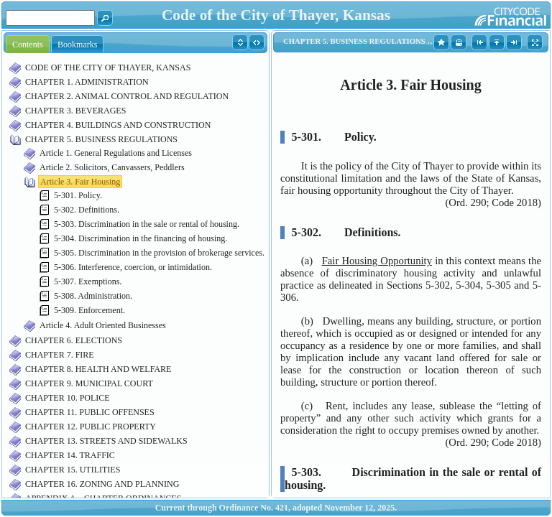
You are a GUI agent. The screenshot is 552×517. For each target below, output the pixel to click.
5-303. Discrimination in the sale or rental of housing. (146, 224)
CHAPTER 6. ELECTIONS (73, 340)
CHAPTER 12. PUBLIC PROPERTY (90, 426)
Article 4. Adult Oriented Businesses (103, 325)
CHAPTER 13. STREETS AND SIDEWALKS (106, 441)
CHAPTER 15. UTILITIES (72, 470)
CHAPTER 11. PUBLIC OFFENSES (90, 412)
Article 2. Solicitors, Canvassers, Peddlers (112, 167)
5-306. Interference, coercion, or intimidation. (133, 267)
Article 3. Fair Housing (80, 182)
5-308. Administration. (93, 296)
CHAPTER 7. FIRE (59, 355)
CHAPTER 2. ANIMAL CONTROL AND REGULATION (127, 96)
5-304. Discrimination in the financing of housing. (140, 238)
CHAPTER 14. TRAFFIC (70, 455)
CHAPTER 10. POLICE (67, 398)
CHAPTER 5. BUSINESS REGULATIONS (101, 139)
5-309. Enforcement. (89, 310)
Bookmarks (77, 44)
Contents (27, 44)
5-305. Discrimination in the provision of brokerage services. (159, 253)
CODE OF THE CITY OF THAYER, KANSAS (107, 67)
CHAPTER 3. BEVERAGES (75, 111)
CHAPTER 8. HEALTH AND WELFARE (98, 369)
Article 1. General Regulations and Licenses (116, 153)
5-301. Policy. (78, 195)
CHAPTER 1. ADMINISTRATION (87, 82)
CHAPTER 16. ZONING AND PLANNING (102, 484)
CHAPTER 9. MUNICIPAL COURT (89, 383)
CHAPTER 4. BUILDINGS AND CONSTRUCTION (118, 125)
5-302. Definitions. (86, 210)
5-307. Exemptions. (87, 281)
